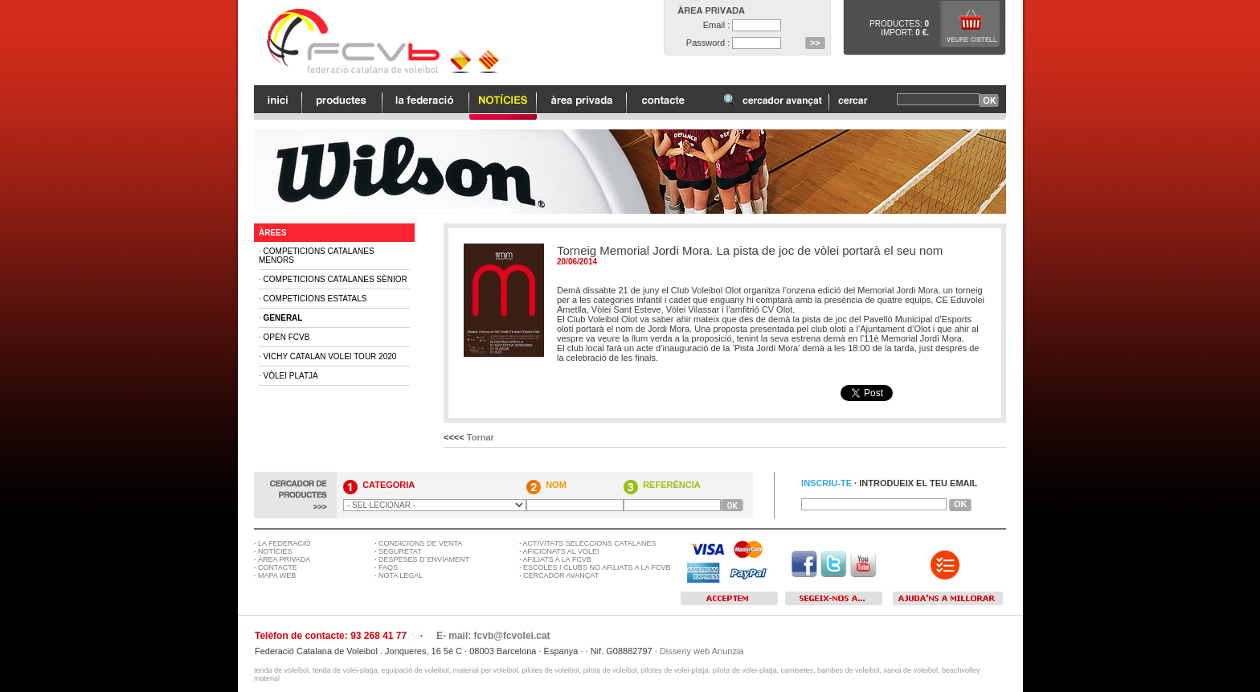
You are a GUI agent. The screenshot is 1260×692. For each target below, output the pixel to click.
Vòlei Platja (291, 375)
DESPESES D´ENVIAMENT (423, 559)
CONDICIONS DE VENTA (420, 543)
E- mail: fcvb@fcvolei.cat (493, 635)
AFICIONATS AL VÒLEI (561, 551)
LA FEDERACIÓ (284, 543)
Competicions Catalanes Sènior (335, 279)
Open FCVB (287, 337)
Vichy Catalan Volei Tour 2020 (330, 356)
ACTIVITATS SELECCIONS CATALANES (590, 543)
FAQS (388, 567)
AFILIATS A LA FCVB (557, 559)
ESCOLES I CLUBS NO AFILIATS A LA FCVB (596, 567)
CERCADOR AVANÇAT (561, 575)
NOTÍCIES (275, 551)
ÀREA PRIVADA (284, 559)
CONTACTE (277, 567)
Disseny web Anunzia (702, 651)
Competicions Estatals (315, 298)
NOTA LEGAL (400, 575)
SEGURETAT (400, 551)
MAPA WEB (277, 575)
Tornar (480, 437)
